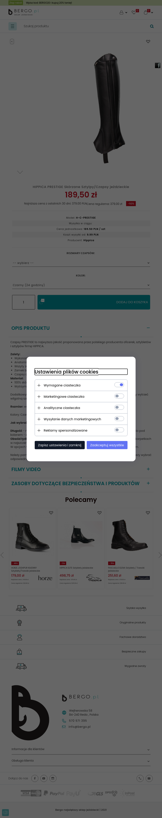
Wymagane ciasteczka (62, 385)
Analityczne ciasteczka (62, 408)
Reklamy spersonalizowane (66, 430)
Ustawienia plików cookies (66, 372)
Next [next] (20, 168)
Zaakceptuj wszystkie (107, 445)
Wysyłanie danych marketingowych (72, 419)
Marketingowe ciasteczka (64, 396)
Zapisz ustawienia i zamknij (60, 445)
